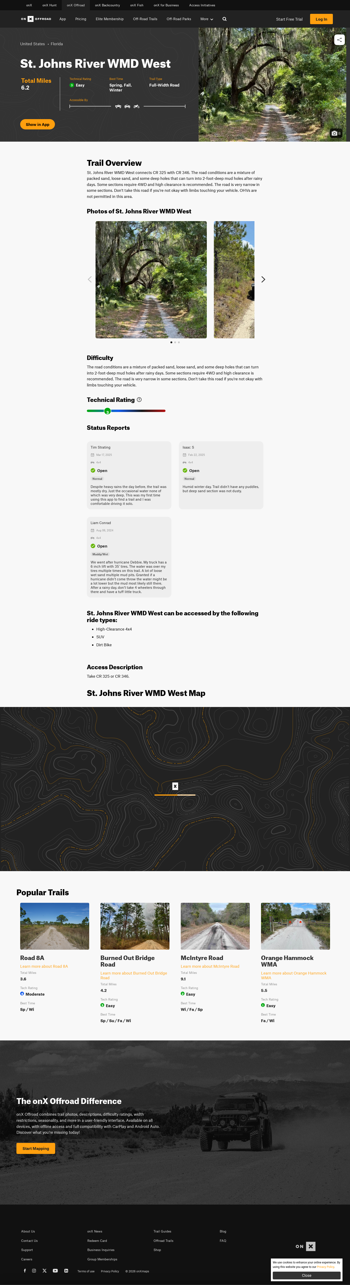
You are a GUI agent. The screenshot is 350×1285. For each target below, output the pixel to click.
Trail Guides (162, 1231)
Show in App (37, 124)
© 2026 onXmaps (137, 1271)
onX (29, 5)
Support (27, 1250)
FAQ (223, 1241)
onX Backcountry (107, 5)
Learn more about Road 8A (44, 966)
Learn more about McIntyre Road (210, 966)
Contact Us (29, 1241)
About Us (28, 1231)
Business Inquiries (101, 1250)
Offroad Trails (163, 1241)
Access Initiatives (202, 5)
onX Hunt (49, 5)
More (206, 19)
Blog (223, 1231)
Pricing (80, 19)
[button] (339, 40)
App (62, 19)
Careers (26, 1259)
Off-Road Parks (179, 19)
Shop (157, 1250)
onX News (94, 1231)
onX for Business (166, 5)
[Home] (36, 19)
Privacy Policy (110, 1271)
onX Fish (136, 5)
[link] (139, 398)
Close (306, 1275)
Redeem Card (97, 1241)
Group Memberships (102, 1259)
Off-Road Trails (145, 19)
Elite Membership (110, 19)
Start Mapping (36, 1148)
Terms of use (86, 1271)
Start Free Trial (289, 19)
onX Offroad (76, 5)
